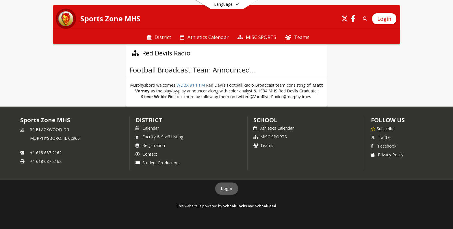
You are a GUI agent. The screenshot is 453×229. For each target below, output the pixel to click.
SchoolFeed (265, 206)
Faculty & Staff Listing (159, 136)
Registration (150, 145)
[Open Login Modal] (384, 18)
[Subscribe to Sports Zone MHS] (383, 128)
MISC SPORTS (270, 136)
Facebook (383, 146)
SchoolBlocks (235, 206)
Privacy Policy (387, 154)
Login (226, 188)
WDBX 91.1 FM (191, 85)
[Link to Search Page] (364, 18)
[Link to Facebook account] (353, 19)
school (265, 120)
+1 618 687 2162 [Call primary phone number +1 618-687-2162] (46, 152)
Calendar (147, 128)
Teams (263, 145)
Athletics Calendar (273, 128)
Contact (146, 154)
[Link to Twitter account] (344, 19)
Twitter (381, 137)
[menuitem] (159, 36)
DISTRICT (148, 120)
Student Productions (158, 162)
